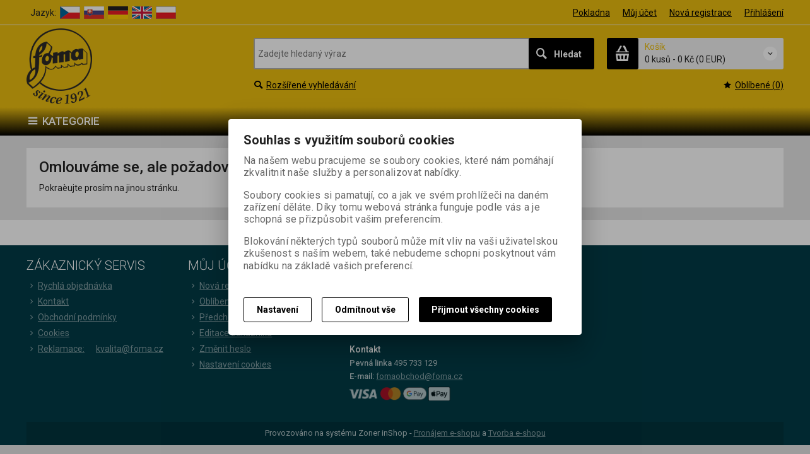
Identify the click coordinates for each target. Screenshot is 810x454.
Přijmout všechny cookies (485, 310)
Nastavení (277, 310)
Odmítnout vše (365, 310)
